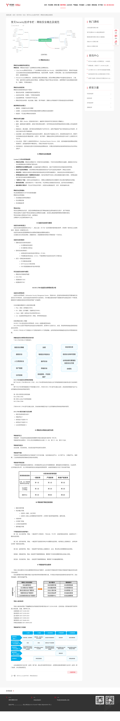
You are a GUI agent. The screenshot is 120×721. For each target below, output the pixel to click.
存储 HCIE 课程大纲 (93, 41)
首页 (43, 5)
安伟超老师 (90, 104)
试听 (116, 32)
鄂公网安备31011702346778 (50, 705)
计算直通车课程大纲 (93, 27)
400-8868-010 (14, 700)
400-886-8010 (109, 5)
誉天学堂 (61, 5)
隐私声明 (11, 705)
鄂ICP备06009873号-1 (64, 705)
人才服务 (86, 5)
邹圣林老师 (90, 95)
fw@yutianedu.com (63, 700)
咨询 (116, 39)
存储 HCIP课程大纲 (93, 46)
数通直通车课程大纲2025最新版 (97, 37)
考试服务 (80, 5)
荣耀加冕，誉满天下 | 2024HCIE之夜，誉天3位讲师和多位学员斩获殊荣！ (100, 66)
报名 (116, 46)
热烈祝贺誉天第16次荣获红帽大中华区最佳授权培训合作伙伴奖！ (99, 75)
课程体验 (92, 5)
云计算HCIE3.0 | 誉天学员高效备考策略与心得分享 (99, 71)
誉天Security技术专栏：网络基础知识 (29, 675)
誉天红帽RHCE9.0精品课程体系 (97, 32)
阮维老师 (90, 100)
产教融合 (73, 5)
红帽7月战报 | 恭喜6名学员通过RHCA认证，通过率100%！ (98, 80)
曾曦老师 (90, 109)
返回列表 (72, 677)
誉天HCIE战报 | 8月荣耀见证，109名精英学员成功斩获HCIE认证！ (99, 62)
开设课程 (48, 5)
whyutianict (37, 700)
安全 (25, 15)
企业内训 (67, 5)
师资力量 (55, 5)
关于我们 (98, 5)
